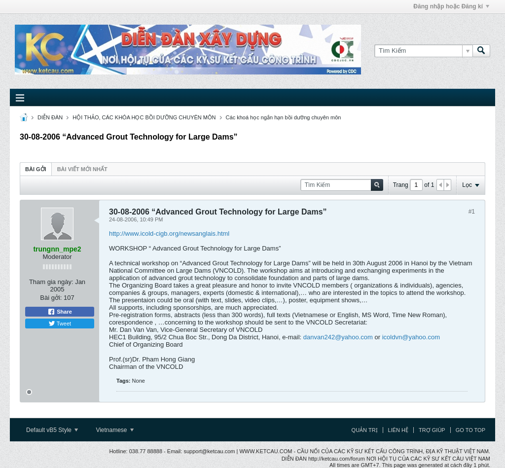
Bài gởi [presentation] (35, 169)
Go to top (470, 430)
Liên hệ (398, 430)
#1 (472, 211)
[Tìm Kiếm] (423, 50)
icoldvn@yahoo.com (411, 337)
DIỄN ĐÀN (50, 117)
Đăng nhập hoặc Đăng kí (451, 6)
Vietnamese (115, 430)
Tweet (59, 323)
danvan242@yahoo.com (338, 337)
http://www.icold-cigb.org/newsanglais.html (169, 233)
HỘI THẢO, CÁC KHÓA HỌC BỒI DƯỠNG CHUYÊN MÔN (144, 117)
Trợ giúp (432, 430)
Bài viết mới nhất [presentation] (82, 169)
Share (59, 312)
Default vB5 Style (52, 430)
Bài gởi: (51, 297)
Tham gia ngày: (51, 282)
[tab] (36, 169)
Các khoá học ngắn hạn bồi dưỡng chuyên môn (283, 117)
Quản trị (365, 430)
